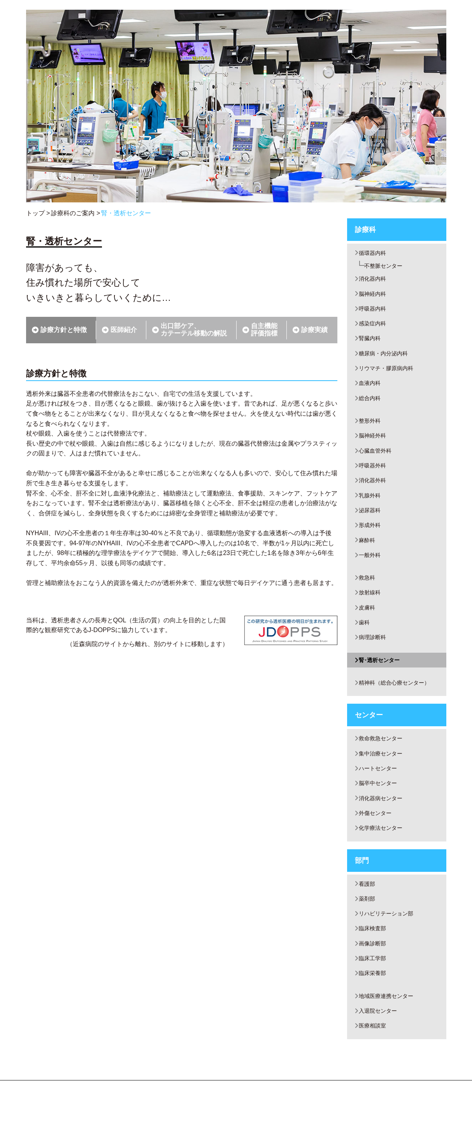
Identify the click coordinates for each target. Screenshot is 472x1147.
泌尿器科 (371, 526)
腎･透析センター (382, 685)
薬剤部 (368, 933)
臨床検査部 (374, 965)
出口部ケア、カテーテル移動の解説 (194, 329)
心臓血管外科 (377, 463)
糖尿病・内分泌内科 (387, 360)
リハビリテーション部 (390, 949)
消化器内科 (374, 281)
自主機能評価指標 (264, 329)
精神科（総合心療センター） (399, 709)
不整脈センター (388, 266)
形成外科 (371, 542)
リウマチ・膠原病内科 (390, 376)
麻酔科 (368, 558)
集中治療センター (384, 781)
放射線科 (371, 614)
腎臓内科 (371, 344)
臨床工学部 (374, 997)
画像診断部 (374, 981)
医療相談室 (374, 1068)
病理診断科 (374, 662)
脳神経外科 (374, 447)
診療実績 (314, 330)
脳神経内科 (374, 296)
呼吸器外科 (374, 479)
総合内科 (371, 408)
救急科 (368, 598)
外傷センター (377, 845)
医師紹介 (124, 330)
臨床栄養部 (374, 1013)
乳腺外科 (371, 511)
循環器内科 (374, 253)
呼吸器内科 (374, 312)
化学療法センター (384, 861)
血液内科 (371, 392)
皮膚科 (368, 630)
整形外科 (371, 431)
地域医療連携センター (390, 1036)
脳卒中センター (380, 813)
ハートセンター (380, 797)
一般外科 (371, 574)
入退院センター (380, 1052)
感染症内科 (374, 328)
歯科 (365, 646)
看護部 (368, 917)
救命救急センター (384, 765)
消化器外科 (374, 495)
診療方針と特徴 (63, 330)
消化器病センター (384, 829)
